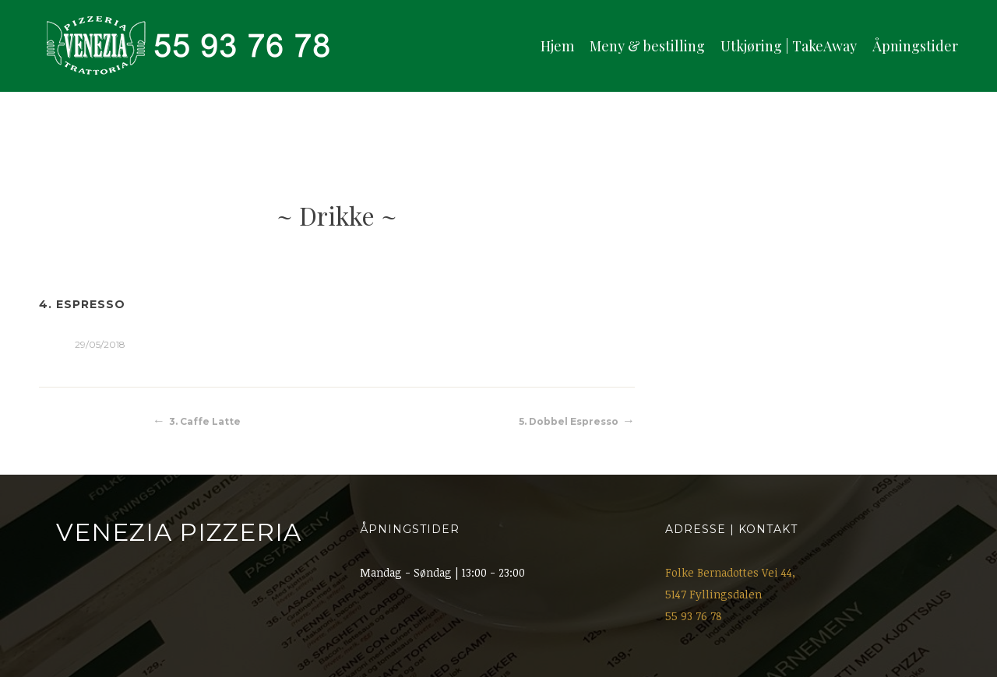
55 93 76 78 (693, 616)
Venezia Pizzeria (178, 532)
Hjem (557, 46)
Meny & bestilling (647, 46)
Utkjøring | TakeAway (788, 46)
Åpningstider (915, 46)
